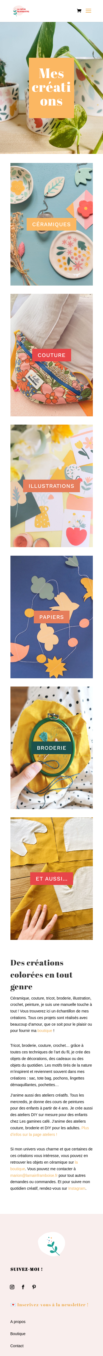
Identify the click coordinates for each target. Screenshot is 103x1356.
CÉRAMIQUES (51, 224)
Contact (17, 1346)
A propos (18, 1321)
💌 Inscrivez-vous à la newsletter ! (49, 1305)
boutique (44, 1030)
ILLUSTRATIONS (51, 486)
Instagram (76, 1188)
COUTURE (52, 355)
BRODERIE (51, 748)
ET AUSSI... (52, 878)
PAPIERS (51, 617)
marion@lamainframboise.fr (34, 1175)
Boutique (18, 1334)
